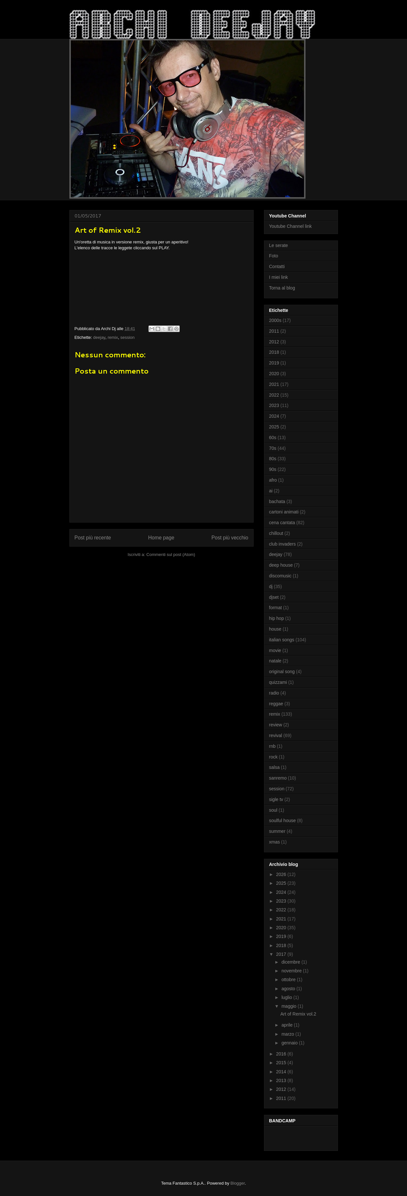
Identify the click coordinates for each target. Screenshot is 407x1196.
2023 (274, 405)
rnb (272, 746)
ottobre (289, 979)
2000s (275, 320)
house (275, 629)
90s (273, 469)
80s (273, 458)
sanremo (278, 778)
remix (113, 337)
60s (273, 437)
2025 (274, 426)
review (275, 724)
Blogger (238, 1183)
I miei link (278, 277)
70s (273, 448)
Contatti (277, 266)
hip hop (276, 618)
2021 (274, 384)
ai (271, 490)
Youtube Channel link (290, 226)
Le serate (278, 245)
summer (277, 831)
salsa (274, 767)
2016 (281, 1053)
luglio (287, 997)
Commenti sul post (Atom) (170, 554)
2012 (274, 341)
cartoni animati (284, 511)
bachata (277, 501)
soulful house (282, 820)
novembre (292, 970)
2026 (281, 874)
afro (273, 480)
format (275, 607)
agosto (288, 988)
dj (271, 586)
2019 (274, 362)
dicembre (291, 962)
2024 (274, 416)
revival (275, 735)
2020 (274, 373)
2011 (274, 331)
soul (273, 810)
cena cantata (282, 522)
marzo (288, 1034)
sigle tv (276, 799)
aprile (287, 1025)
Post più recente (93, 537)
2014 (281, 1071)
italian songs (281, 639)
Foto (273, 255)
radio (274, 693)
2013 (281, 1080)
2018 (274, 352)
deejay (99, 337)
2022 (274, 395)
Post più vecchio (229, 537)
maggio (289, 1006)
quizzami (278, 682)
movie (275, 650)
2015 (281, 1062)
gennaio (290, 1042)
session (127, 337)
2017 (281, 954)
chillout (276, 533)
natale (275, 660)
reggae (276, 703)
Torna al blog (282, 287)
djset (274, 597)
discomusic (280, 575)
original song (282, 671)
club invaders (282, 544)
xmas (274, 842)
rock (273, 756)
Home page (161, 537)
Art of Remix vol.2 (298, 1014)
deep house (281, 565)
